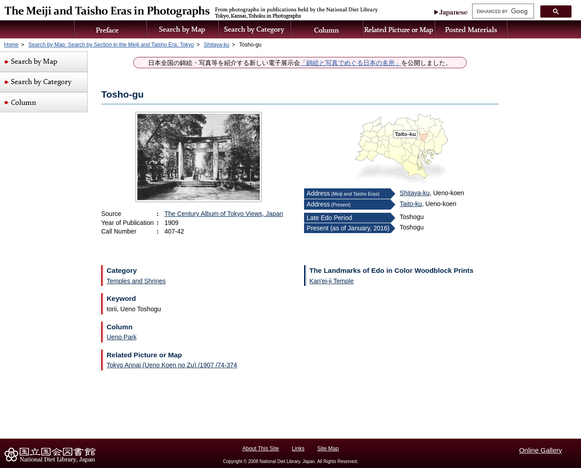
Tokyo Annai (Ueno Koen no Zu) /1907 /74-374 (172, 365)
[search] (502, 11)
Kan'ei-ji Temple (331, 281)
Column (327, 29)
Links (298, 448)
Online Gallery (540, 450)
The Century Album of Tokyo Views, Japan (223, 213)
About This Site (260, 448)
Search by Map (183, 29)
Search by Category (255, 29)
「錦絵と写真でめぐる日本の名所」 (350, 63)
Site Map (327, 448)
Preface (110, 29)
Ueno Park (121, 337)
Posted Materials (471, 29)
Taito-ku (411, 203)
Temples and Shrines (136, 281)
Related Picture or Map (399, 29)
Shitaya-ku (415, 193)
